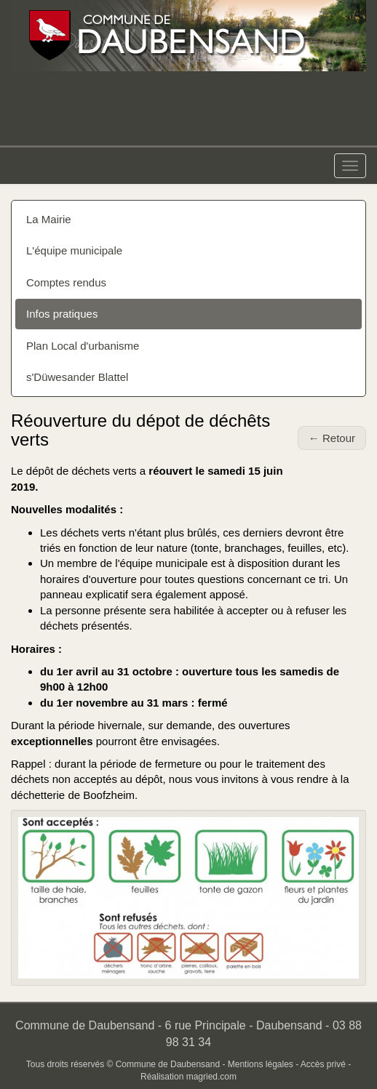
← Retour (332, 438)
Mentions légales (260, 1064)
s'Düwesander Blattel (77, 377)
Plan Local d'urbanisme (82, 345)
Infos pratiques (62, 314)
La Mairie (48, 219)
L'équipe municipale (74, 250)
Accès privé (323, 1064)
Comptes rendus (66, 282)
